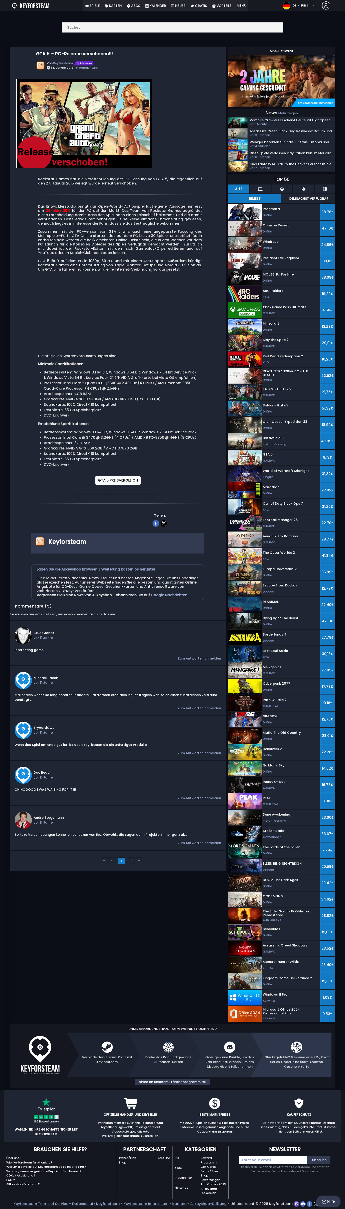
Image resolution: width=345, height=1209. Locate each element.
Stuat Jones (44, 633)
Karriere (179, 1203)
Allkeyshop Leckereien (209, 1191)
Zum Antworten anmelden (199, 658)
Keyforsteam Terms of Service (40, 1203)
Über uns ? (14, 1158)
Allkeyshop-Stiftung (208, 1203)
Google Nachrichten (169, 595)
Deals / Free (209, 1171)
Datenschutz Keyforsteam (96, 1203)
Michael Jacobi (46, 678)
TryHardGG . (44, 727)
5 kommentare (87, 67)
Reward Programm (209, 1160)
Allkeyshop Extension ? (23, 1184)
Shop (122, 1162)
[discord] (303, 1203)
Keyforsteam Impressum (146, 1203)
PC (177, 1158)
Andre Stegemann (49, 817)
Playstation (183, 1178)
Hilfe (328, 1201)
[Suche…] (172, 27)
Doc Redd (42, 772)
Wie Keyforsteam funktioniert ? (29, 1162)
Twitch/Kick (127, 1158)
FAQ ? (10, 1180)
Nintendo (181, 1187)
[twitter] (164, 522)
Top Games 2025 (213, 1184)
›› (139, 861)
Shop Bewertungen (210, 1177)
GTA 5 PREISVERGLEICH (118, 480)
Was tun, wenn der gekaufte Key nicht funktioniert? (44, 1171)
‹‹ (104, 861)
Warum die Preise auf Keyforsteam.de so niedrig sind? (46, 1167)
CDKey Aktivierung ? (21, 1175)
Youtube (163, 1158)
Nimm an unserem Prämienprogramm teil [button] (172, 1082)
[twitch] (297, 1203)
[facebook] (156, 522)
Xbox (178, 1168)
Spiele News (84, 63)
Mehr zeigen (288, 113)
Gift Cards (208, 1167)
